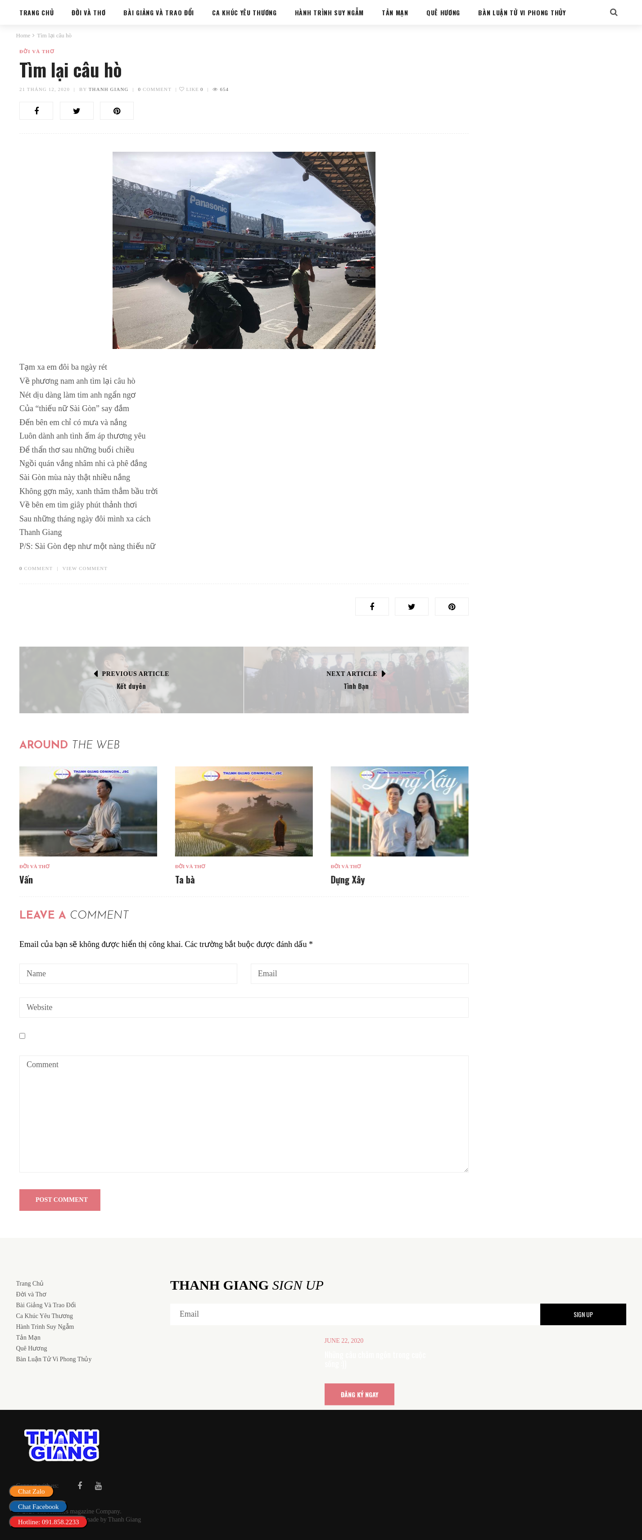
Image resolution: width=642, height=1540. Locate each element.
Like (191, 89)
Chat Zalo (31, 1491)
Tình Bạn (356, 686)
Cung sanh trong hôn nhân (531, 566)
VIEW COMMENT (85, 568)
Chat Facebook (38, 1506)
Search (602, 71)
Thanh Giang (109, 89)
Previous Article (135, 673)
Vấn (26, 879)
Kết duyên (131, 686)
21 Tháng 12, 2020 (44, 89)
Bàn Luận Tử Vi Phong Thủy (519, 553)
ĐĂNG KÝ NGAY (359, 1394)
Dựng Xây (347, 879)
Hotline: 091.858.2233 (48, 1522)
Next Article (351, 673)
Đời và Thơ (36, 51)
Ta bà (184, 879)
